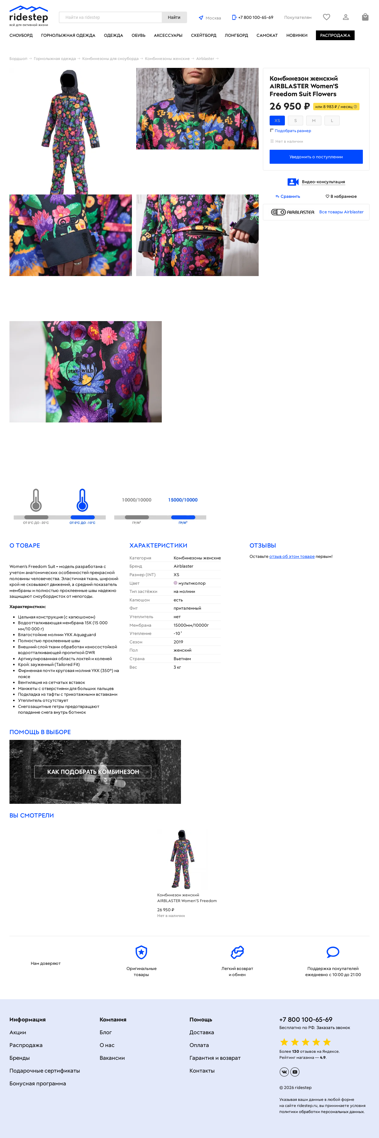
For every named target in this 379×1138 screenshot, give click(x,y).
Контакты (202, 1070)
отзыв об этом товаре (292, 556)
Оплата (199, 1045)
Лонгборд (236, 35)
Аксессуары (168, 35)
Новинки (296, 35)
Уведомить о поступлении (316, 156)
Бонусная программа (37, 1083)
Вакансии (112, 1057)
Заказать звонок (333, 1027)
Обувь (138, 35)
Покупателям (298, 17)
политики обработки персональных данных (321, 1111)
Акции (17, 1032)
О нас (107, 1045)
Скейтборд (203, 35)
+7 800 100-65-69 (255, 17)
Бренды (19, 1057)
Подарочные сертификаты (44, 1070)
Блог (106, 1032)
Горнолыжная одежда (68, 35)
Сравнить (287, 196)
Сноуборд (21, 35)
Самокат (267, 35)
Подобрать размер (293, 130)
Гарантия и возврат (215, 1057)
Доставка (202, 1032)
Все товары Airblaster (341, 212)
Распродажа (335, 35)
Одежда (113, 35)
